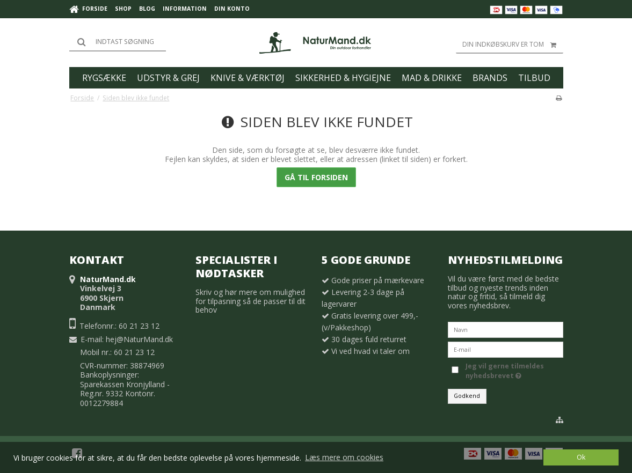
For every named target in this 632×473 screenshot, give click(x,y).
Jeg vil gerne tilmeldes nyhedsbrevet (513, 370)
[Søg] (117, 41)
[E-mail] (505, 349)
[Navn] (505, 329)
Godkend (467, 396)
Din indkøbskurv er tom (512, 44)
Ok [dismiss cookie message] (581, 457)
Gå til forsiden (316, 177)
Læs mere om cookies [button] (344, 457)
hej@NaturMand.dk (139, 339)
